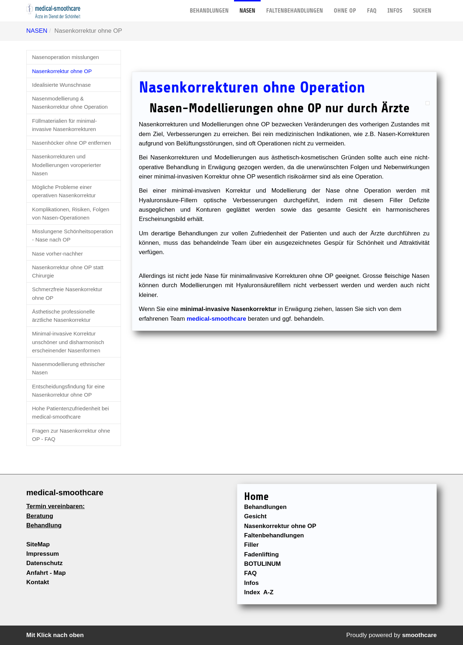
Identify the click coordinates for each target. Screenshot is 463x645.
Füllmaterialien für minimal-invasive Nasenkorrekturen (64, 125)
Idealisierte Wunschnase (61, 85)
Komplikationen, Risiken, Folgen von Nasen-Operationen (70, 213)
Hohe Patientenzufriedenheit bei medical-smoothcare (70, 412)
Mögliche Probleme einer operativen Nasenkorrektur (64, 191)
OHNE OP (344, 7)
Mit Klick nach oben (55, 635)
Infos (395, 7)
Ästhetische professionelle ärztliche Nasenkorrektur (63, 315)
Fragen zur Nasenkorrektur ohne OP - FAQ (71, 435)
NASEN (247, 7)
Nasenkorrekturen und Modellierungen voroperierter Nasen (66, 164)
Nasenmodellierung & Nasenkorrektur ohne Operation (70, 102)
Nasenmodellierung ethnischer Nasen (68, 368)
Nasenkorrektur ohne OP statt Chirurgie (67, 271)
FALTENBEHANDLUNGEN (294, 7)
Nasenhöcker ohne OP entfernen (71, 143)
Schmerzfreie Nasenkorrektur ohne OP (67, 293)
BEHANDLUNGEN (209, 7)
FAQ (371, 7)
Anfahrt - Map (46, 572)
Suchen (422, 7)
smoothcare (419, 635)
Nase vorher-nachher (57, 254)
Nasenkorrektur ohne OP (62, 71)
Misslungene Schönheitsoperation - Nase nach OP (72, 235)
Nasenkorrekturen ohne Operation (252, 87)
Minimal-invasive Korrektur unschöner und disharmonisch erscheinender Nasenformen (68, 341)
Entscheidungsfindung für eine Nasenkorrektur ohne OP (68, 390)
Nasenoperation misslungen (65, 57)
